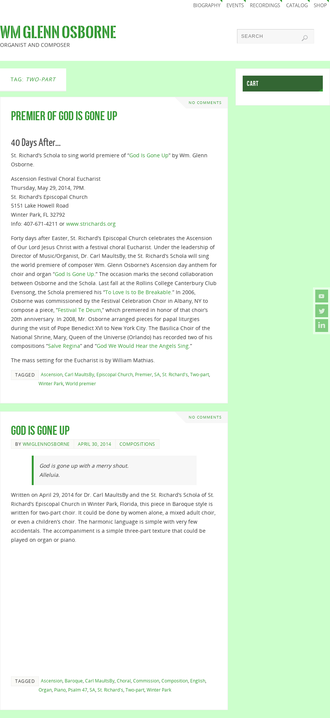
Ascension (51, 374)
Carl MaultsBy (79, 374)
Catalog (297, 5)
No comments (205, 102)
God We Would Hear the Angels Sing (143, 345)
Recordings (265, 5)
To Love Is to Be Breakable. (138, 292)
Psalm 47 (77, 690)
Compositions (137, 444)
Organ (45, 690)
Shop (320, 5)
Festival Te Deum (79, 309)
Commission (146, 681)
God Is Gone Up (149, 155)
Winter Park (51, 383)
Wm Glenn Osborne (58, 32)
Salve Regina (64, 345)
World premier (80, 383)
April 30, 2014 (95, 444)
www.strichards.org (91, 223)
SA (157, 374)
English (197, 681)
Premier (143, 374)
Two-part (199, 374)
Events (235, 5)
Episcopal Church (114, 374)
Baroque (74, 681)
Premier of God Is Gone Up (64, 116)
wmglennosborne (46, 444)
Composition (174, 681)
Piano (60, 690)
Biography (206, 5)
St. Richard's (175, 374)
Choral (124, 681)
